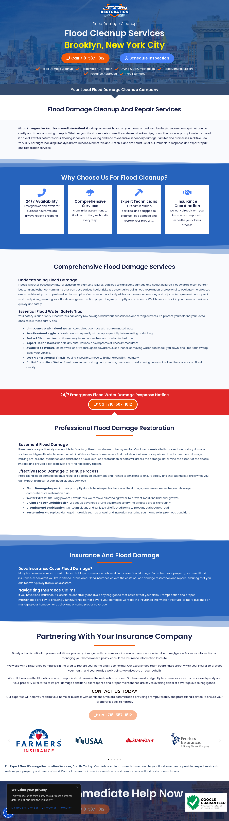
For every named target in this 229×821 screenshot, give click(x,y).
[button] (9, 740)
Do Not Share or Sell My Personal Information (42, 807)
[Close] (77, 787)
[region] (44, 799)
